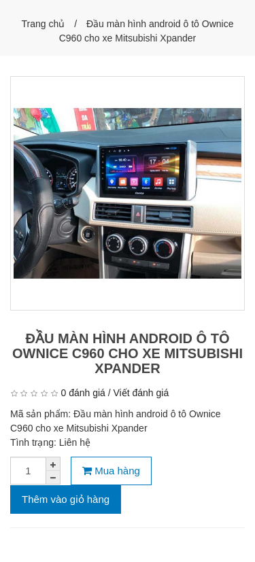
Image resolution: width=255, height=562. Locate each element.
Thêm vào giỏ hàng (65, 499)
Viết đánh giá (141, 392)
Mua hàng (111, 470)
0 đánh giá (83, 392)
